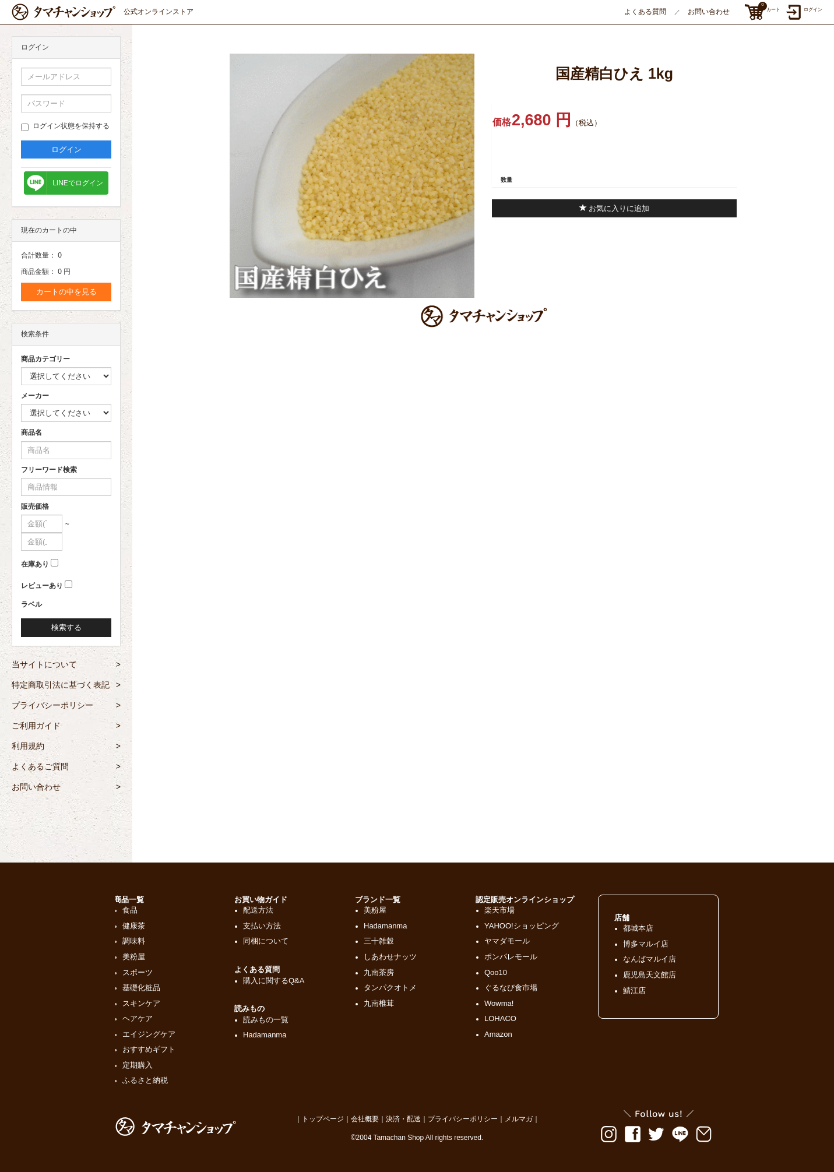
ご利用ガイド (66, 725)
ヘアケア (137, 1018)
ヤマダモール (507, 941)
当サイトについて (66, 664)
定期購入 (137, 1065)
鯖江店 (634, 990)
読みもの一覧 (265, 1019)
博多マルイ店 (645, 943)
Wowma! (498, 1003)
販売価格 (35, 506)
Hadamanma (264, 1034)
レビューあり (42, 586)
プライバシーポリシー (66, 705)
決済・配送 (403, 1119)
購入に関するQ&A (273, 980)
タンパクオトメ (390, 987)
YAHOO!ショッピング (521, 925)
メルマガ (519, 1119)
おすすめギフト (148, 1049)
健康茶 (133, 925)
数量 (506, 180)
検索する (66, 627)
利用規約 (66, 746)
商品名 (31, 432)
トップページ (323, 1119)
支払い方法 (262, 925)
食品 (130, 910)
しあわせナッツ (390, 956)
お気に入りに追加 (614, 208)
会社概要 (365, 1119)
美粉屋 (133, 956)
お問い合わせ (709, 12)
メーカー (35, 396)
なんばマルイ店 (649, 959)
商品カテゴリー (45, 359)
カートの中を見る (66, 291)
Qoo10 (495, 972)
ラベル (31, 604)
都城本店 (638, 928)
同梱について (265, 941)
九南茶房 (379, 972)
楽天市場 (499, 910)
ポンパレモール (510, 956)
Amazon (498, 1034)
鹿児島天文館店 (649, 974)
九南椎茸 (379, 1003)
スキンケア (141, 1003)
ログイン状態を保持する (65, 126)
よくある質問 (645, 12)
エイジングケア (148, 1034)
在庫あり (35, 564)
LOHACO (500, 1018)
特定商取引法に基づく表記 (66, 685)
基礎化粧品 (141, 987)
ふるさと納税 (145, 1080)
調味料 (133, 941)
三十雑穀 (379, 941)
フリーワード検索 (49, 470)
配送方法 (258, 910)
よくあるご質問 (66, 766)
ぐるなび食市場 (510, 987)
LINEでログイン (77, 183)
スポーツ (137, 972)
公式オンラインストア (102, 11)
